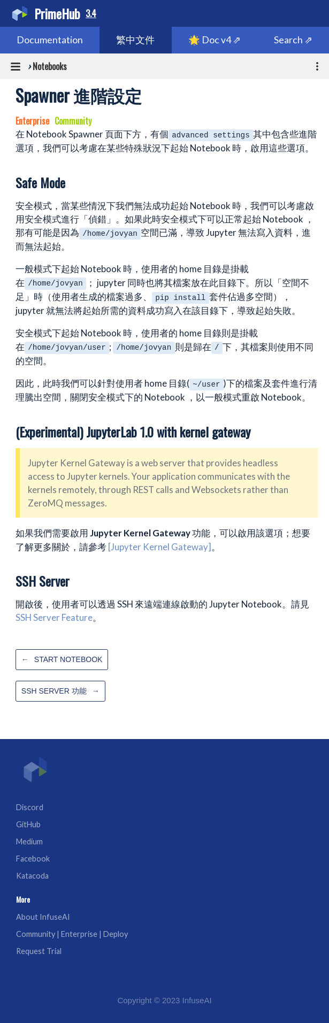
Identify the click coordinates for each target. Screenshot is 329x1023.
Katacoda (32, 875)
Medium (29, 841)
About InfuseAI (43, 916)
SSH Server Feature (54, 617)
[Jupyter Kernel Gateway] (159, 546)
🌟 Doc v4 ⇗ (214, 39)
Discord (29, 807)
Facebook (33, 858)
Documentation (50, 39)
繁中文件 (135, 39)
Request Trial (39, 951)
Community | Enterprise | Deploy (72, 934)
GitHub (28, 824)
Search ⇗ (293, 39)
